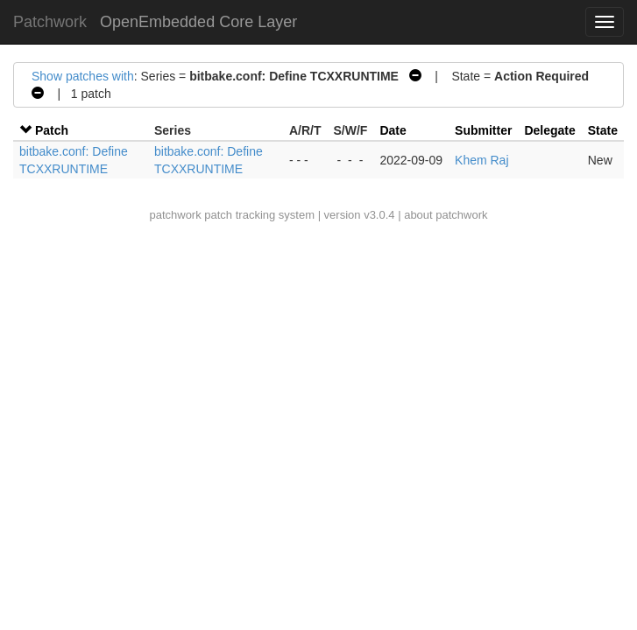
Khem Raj (481, 160)
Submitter (483, 130)
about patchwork (445, 214)
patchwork (175, 214)
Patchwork (50, 22)
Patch (51, 130)
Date (392, 130)
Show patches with (83, 76)
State (603, 130)
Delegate (549, 130)
